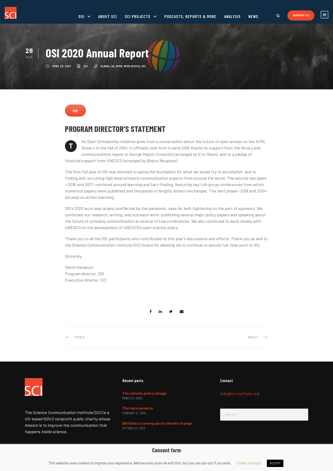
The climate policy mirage (144, 393)
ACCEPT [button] (275, 463)
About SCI (107, 16)
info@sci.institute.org (239, 393)
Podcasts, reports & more (190, 16)
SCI (86, 66)
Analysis (232, 16)
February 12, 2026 (134, 413)
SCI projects (137, 16)
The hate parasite (137, 408)
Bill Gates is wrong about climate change (157, 423)
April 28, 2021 (61, 66)
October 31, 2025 (133, 428)
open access (132, 66)
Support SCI (301, 15)
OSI (81, 16)
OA (112, 66)
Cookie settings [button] (249, 463)
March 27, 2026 (132, 398)
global (105, 66)
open (119, 66)
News (253, 16)
